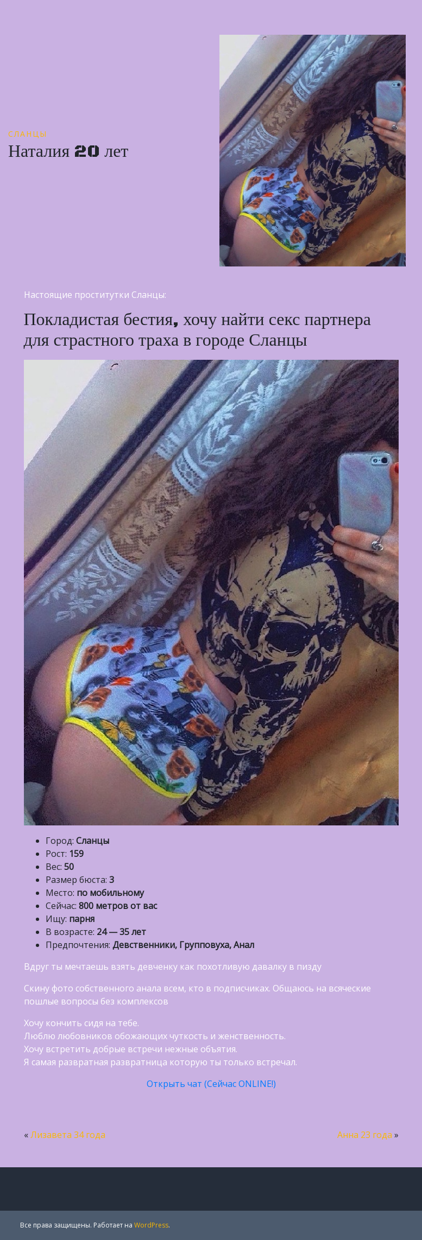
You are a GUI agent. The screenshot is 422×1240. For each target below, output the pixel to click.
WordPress (151, 1225)
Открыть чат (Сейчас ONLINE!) (211, 1084)
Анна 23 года (364, 1135)
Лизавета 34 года (67, 1135)
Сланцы (27, 134)
